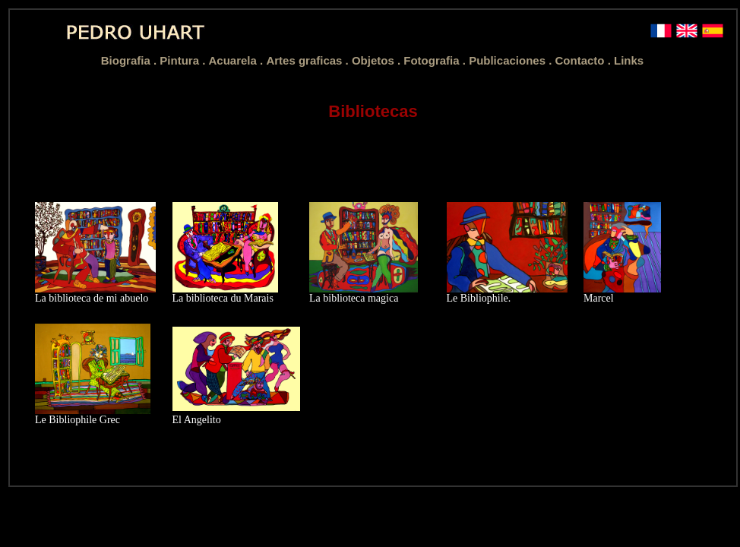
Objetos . (377, 60)
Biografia (127, 60)
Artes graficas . (309, 60)
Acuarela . (238, 60)
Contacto (581, 60)
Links (629, 60)
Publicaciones (509, 60)
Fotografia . (436, 60)
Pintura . (184, 60)
